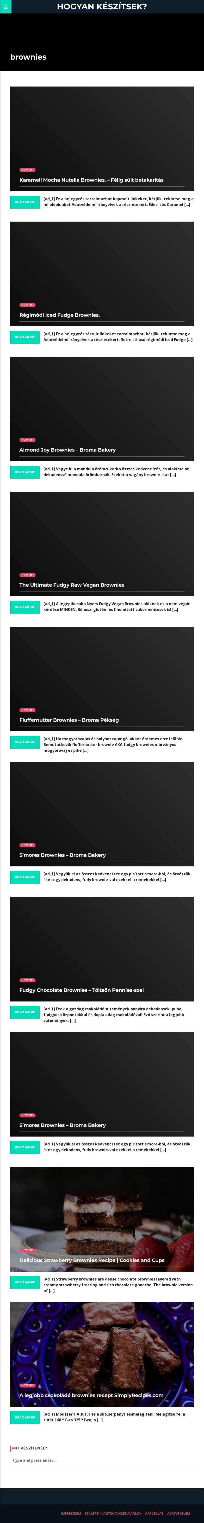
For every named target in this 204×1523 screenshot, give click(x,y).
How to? (27, 169)
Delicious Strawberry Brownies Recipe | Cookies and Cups (92, 1260)
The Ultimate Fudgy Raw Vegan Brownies (71, 585)
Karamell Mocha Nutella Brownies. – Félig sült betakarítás (91, 180)
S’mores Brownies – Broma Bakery (62, 855)
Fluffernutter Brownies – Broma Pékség (69, 720)
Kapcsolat (154, 1513)
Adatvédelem (178, 1513)
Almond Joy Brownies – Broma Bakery (67, 450)
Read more (25, 202)
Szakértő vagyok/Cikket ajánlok (113, 1513)
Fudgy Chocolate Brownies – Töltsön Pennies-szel (81, 990)
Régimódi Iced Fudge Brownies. (59, 315)
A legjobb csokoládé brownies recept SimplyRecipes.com (91, 1395)
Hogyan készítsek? (102, 7)
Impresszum (71, 1513)
